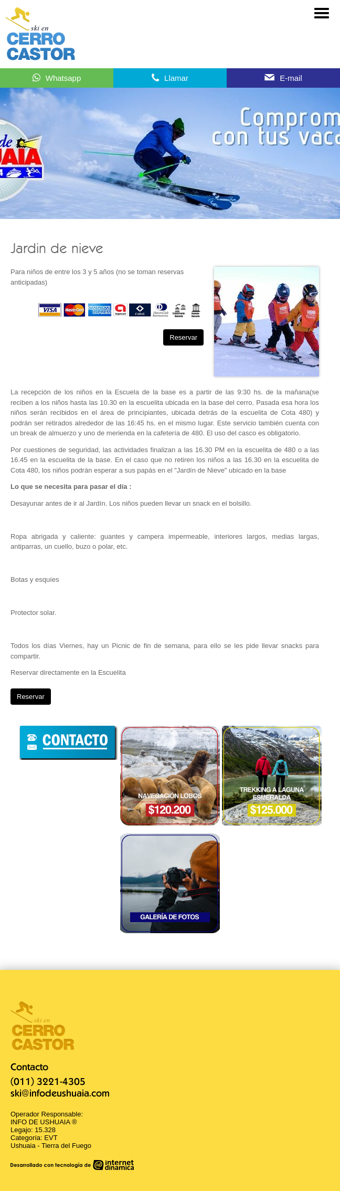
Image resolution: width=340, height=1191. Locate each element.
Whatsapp (63, 78)
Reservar (183, 337)
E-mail (291, 78)
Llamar (176, 78)
